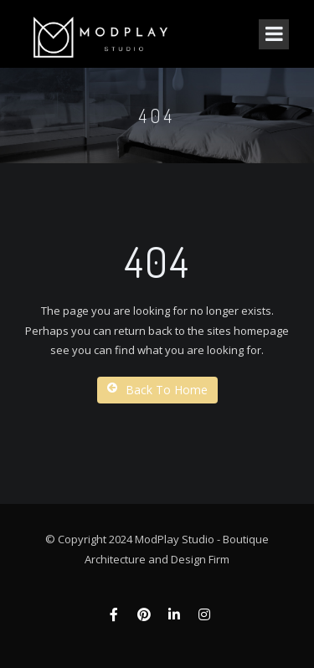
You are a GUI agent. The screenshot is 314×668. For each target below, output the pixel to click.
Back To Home (157, 390)
